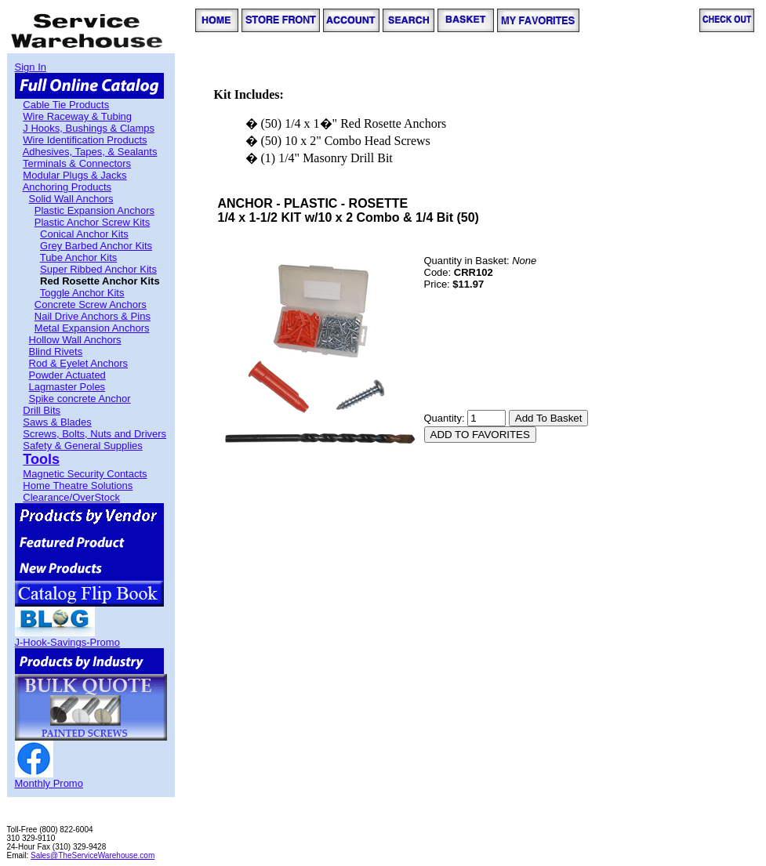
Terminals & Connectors (77, 163)
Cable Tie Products (66, 105)
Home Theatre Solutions (78, 485)
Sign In (30, 67)
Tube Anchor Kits (79, 257)
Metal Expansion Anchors (92, 328)
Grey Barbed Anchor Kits (96, 246)
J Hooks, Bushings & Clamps (88, 128)
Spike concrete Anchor (80, 398)
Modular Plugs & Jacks (74, 175)
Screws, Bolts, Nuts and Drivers (94, 434)
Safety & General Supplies (82, 445)
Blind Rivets (56, 351)
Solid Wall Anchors (71, 199)
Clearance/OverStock (71, 497)
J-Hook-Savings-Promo (67, 642)
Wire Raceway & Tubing (77, 116)
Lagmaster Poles (67, 387)
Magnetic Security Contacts (85, 474)
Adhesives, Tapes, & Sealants (90, 152)
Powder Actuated (67, 375)
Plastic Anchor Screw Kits (92, 222)
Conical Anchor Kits (84, 234)
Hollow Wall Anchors (75, 340)
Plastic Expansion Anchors (94, 210)
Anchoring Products (67, 187)
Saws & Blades (57, 422)
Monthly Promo (49, 783)
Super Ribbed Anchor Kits (98, 269)
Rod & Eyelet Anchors (78, 363)
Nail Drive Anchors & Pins (92, 316)
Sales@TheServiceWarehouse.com (92, 855)
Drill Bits (41, 410)
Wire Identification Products (85, 140)
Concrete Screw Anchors (90, 304)
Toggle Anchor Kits (82, 293)
